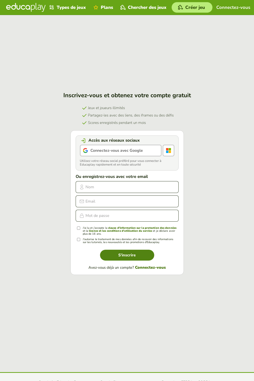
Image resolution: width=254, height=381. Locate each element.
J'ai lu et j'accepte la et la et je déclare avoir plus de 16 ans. (129, 231)
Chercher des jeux (143, 7)
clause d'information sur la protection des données (142, 228)
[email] (127, 201)
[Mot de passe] (127, 216)
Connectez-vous (150, 267)
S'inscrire (127, 255)
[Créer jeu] (192, 7)
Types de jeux (67, 7)
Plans (102, 7)
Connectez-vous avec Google (116, 150)
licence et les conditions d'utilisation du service (120, 230)
